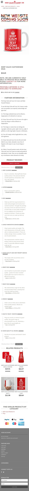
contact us (11, 81)
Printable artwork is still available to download (12, 88)
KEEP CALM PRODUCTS (10, 6)
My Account (4, 436)
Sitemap (3, 456)
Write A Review (14, 163)
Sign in (3, 438)
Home (2, 6)
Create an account (12, 438)
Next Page (19, 167)
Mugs (18, 6)
